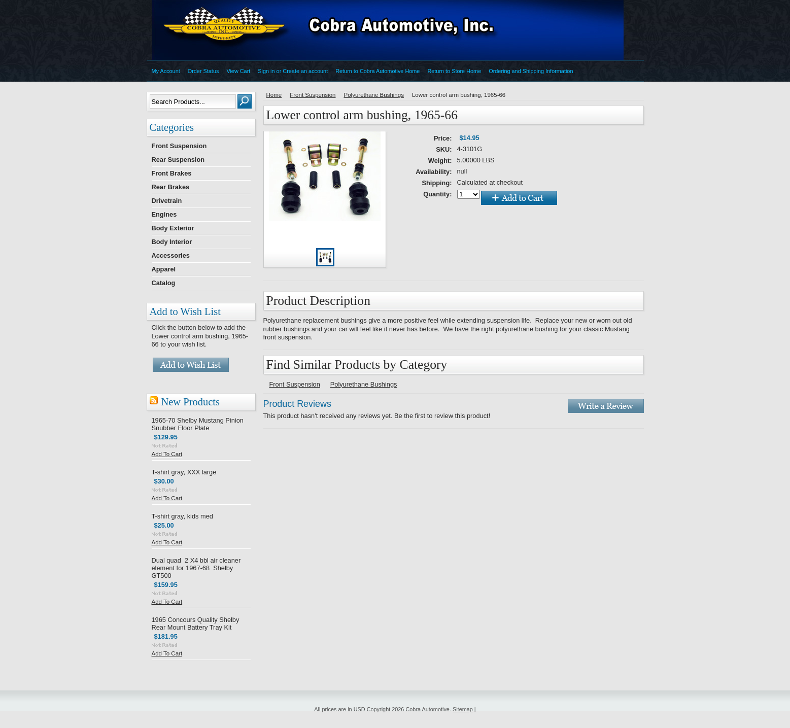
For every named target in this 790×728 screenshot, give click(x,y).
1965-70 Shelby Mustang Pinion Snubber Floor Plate (198, 424)
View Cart (238, 71)
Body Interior (172, 242)
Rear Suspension (178, 159)
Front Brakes (172, 173)
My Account (166, 71)
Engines (164, 214)
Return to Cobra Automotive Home (377, 71)
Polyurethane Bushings (373, 95)
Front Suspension (179, 146)
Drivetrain (167, 200)
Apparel (164, 269)
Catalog (164, 283)
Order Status (203, 71)
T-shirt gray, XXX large (184, 472)
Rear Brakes (171, 187)
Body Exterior (173, 228)
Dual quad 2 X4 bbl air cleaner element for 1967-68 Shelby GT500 (196, 568)
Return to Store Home (454, 71)
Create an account (305, 71)
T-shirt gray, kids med (182, 516)
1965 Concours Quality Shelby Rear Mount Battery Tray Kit (195, 623)
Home (274, 95)
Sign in (266, 71)
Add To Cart (167, 454)
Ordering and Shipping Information (531, 71)
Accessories (171, 255)
